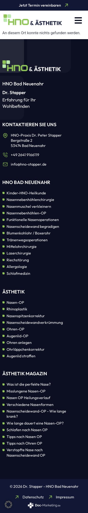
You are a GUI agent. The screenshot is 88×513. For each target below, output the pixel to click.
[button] (78, 20)
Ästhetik (13, 292)
